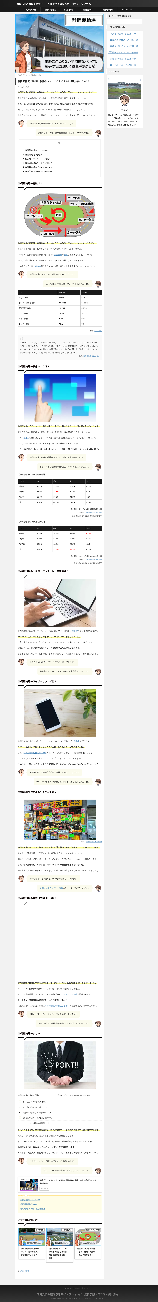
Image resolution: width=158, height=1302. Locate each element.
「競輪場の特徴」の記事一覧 (119, 56)
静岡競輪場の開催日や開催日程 (38, 171)
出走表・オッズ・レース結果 (37, 159)
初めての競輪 (31, 10)
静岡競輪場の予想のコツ (35, 155)
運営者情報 (68, 1288)
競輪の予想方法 (50, 10)
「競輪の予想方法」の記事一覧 (120, 39)
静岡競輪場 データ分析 (94, 512)
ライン (26, 438)
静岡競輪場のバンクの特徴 (36, 150)
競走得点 (58, 255)
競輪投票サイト (88, 10)
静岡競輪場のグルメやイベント (38, 167)
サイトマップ (88, 1288)
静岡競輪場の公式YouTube (35, 753)
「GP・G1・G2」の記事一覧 (120, 62)
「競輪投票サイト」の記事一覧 (120, 50)
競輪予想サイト (69, 10)
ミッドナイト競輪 (69, 994)
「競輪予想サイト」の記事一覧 (120, 45)
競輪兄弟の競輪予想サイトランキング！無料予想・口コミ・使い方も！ (55, 4)
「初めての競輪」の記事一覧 (119, 34)
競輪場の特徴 (107, 10)
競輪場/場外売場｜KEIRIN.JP (33, 1213)
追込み (38, 266)
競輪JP (75, 631)
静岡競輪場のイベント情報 (51, 888)
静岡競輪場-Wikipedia (29, 1208)
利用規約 (78, 1288)
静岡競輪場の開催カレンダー (57, 1006)
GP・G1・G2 (127, 10)
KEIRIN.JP (98, 331)
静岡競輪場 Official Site (91, 356)
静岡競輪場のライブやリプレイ (38, 163)
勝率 (66, 255)
